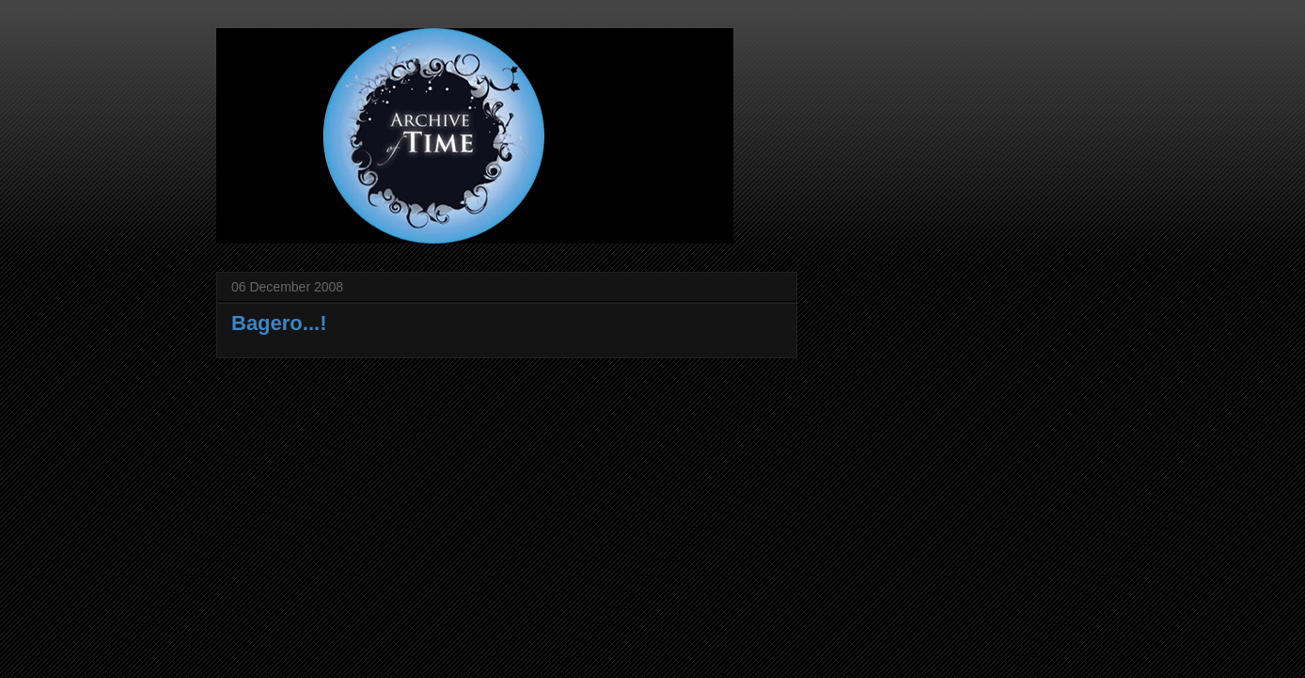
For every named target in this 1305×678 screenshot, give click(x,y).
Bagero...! (278, 323)
